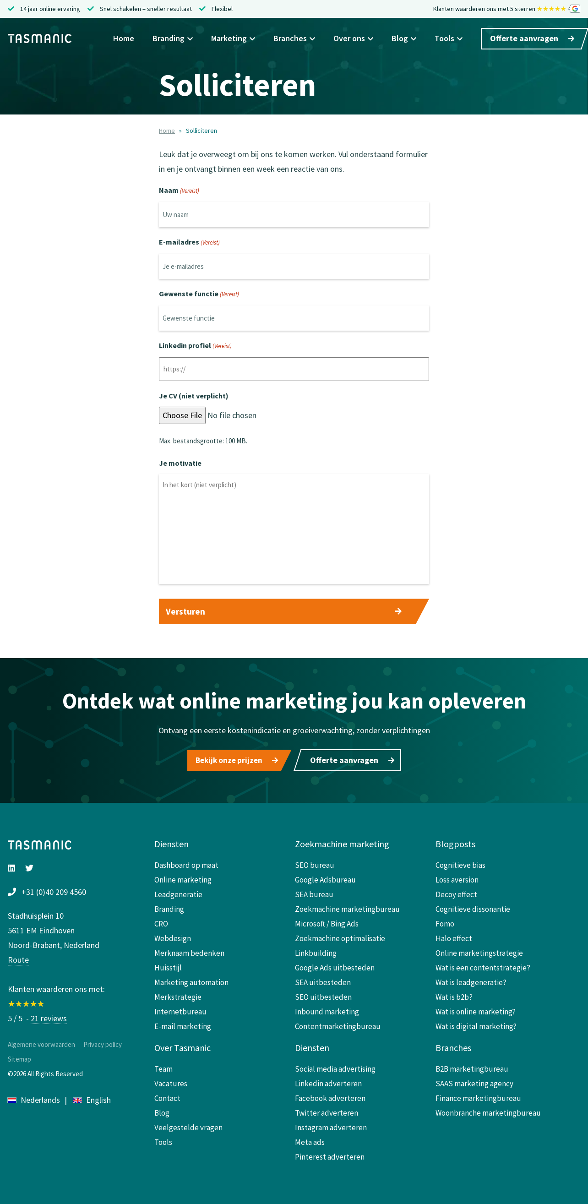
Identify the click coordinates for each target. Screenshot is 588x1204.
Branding (172, 39)
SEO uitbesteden (323, 995)
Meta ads (310, 1140)
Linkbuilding (316, 951)
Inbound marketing (327, 1010)
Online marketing (183, 878)
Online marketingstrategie (479, 951)
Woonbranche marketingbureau (488, 1111)
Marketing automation (191, 980)
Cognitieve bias (460, 863)
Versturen (185, 611)
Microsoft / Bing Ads (327, 922)
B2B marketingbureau (472, 1067)
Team (163, 1067)
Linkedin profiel (195, 346)
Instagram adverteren (331, 1126)
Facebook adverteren (330, 1096)
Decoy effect (456, 893)
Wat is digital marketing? (476, 1024)
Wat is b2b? (454, 995)
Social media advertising (335, 1067)
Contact (167, 1096)
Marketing (233, 39)
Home (123, 39)
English (92, 1098)
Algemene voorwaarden (41, 1042)
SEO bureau (314, 863)
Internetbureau (180, 1010)
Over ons (353, 39)
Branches (294, 39)
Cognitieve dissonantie (473, 907)
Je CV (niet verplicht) (194, 395)
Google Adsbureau (325, 878)
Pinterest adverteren (330, 1155)
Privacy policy (102, 1042)
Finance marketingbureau (478, 1096)
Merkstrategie (177, 995)
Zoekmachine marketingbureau (347, 907)
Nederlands (34, 1098)
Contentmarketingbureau (338, 1024)
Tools (449, 39)
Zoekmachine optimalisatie (340, 937)
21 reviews (49, 1016)
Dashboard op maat (186, 863)
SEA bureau (314, 893)
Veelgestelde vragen (188, 1126)
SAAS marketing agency (474, 1082)
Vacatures (170, 1082)
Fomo (445, 922)
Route (18, 958)
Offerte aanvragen (532, 39)
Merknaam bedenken (189, 951)
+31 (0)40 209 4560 (54, 890)
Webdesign (172, 937)
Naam (179, 191)
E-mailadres (189, 242)
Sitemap (19, 1057)
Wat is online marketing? (476, 1010)
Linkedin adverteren (328, 1082)
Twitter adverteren (326, 1111)
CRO (161, 922)
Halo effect (454, 937)
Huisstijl (168, 966)
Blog (404, 39)
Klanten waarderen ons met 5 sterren (506, 9)
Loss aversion (457, 878)
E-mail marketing (182, 1024)
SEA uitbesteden (323, 980)
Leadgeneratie (178, 893)
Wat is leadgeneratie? (471, 980)
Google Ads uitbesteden (335, 966)
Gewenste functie (199, 294)
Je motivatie (180, 463)
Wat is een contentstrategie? (483, 966)
